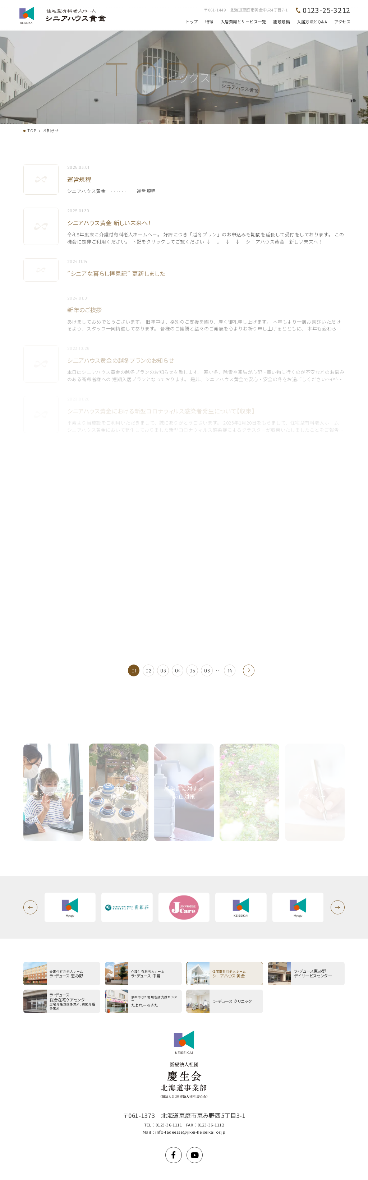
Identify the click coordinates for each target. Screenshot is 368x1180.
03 (163, 671)
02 (148, 671)
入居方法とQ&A (312, 21)
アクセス (342, 21)
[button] (30, 908)
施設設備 (281, 21)
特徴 (209, 21)
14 (230, 671)
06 (207, 671)
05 (192, 671)
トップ (191, 21)
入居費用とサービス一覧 (243, 21)
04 (178, 671)
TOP (31, 130)
